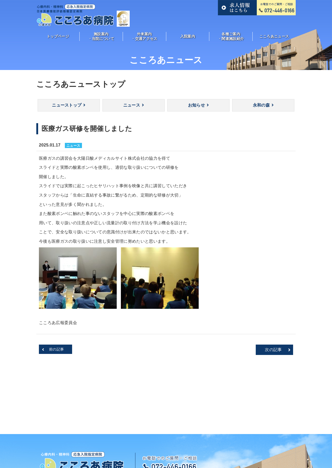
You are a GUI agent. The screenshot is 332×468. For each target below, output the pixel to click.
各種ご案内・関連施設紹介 (231, 36)
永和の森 (261, 105)
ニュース (131, 105)
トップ (63, 444)
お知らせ (196, 105)
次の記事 (273, 349)
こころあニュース (274, 36)
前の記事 (56, 349)
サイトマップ (263, 444)
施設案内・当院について (101, 36)
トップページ (58, 36)
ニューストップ (66, 105)
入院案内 (187, 36)
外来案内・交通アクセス (144, 36)
